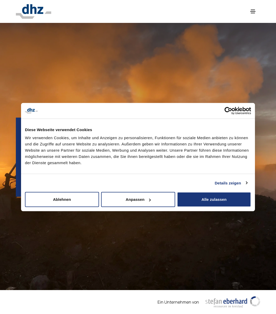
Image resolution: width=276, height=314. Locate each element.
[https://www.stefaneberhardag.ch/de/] (232, 302)
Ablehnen (62, 199)
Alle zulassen (213, 199)
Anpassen (138, 199)
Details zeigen (228, 183)
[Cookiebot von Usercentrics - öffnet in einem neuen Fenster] (228, 110)
